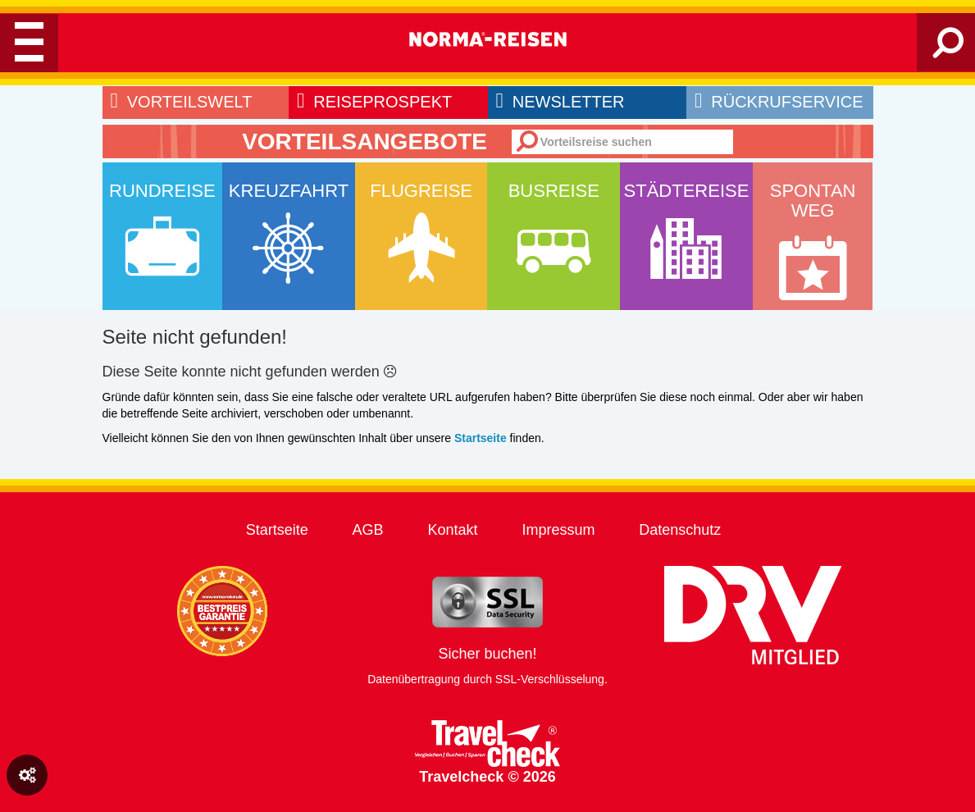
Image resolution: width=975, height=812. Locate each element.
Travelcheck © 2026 (487, 752)
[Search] (948, 49)
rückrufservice (779, 102)
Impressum (558, 530)
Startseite (277, 530)
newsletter (560, 102)
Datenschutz (680, 530)
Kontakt (452, 530)
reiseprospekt (374, 102)
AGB (368, 530)
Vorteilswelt (182, 102)
